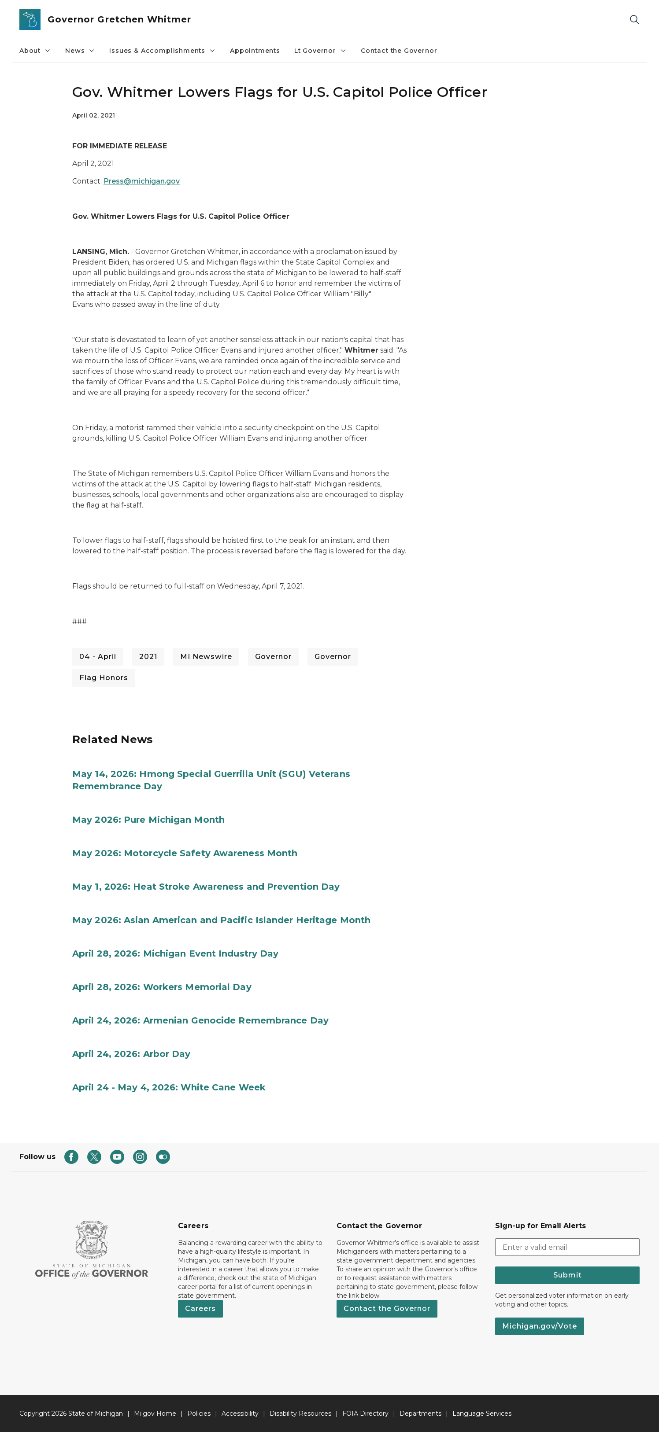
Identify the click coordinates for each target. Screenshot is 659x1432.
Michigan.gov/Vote (539, 1326)
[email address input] (567, 1247)
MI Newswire (206, 656)
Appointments (255, 51)
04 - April (97, 656)
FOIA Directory (365, 1413)
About (35, 51)
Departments (420, 1413)
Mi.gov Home (155, 1413)
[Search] (634, 19)
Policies (199, 1413)
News (80, 51)
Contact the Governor (399, 51)
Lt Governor (320, 51)
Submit (567, 1275)
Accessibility (240, 1413)
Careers (200, 1308)
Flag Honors (103, 678)
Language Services (481, 1413)
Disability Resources (300, 1413)
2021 (148, 656)
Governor (273, 656)
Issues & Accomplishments (162, 51)
